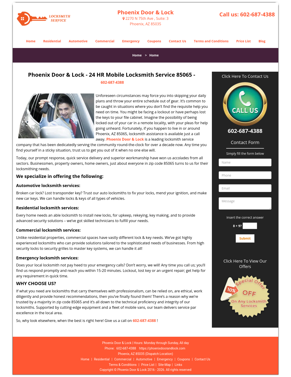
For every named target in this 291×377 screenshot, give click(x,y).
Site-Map (164, 365)
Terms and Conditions (211, 41)
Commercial (104, 41)
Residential (52, 41)
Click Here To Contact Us (245, 76)
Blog (261, 41)
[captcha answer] (250, 226)
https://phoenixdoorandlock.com (162, 348)
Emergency (131, 41)
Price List (243, 41)
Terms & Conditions (123, 365)
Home (30, 41)
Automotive (78, 41)
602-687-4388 (257, 14)
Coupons (154, 41)
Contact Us (177, 41)
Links (178, 365)
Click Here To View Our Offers (245, 263)
